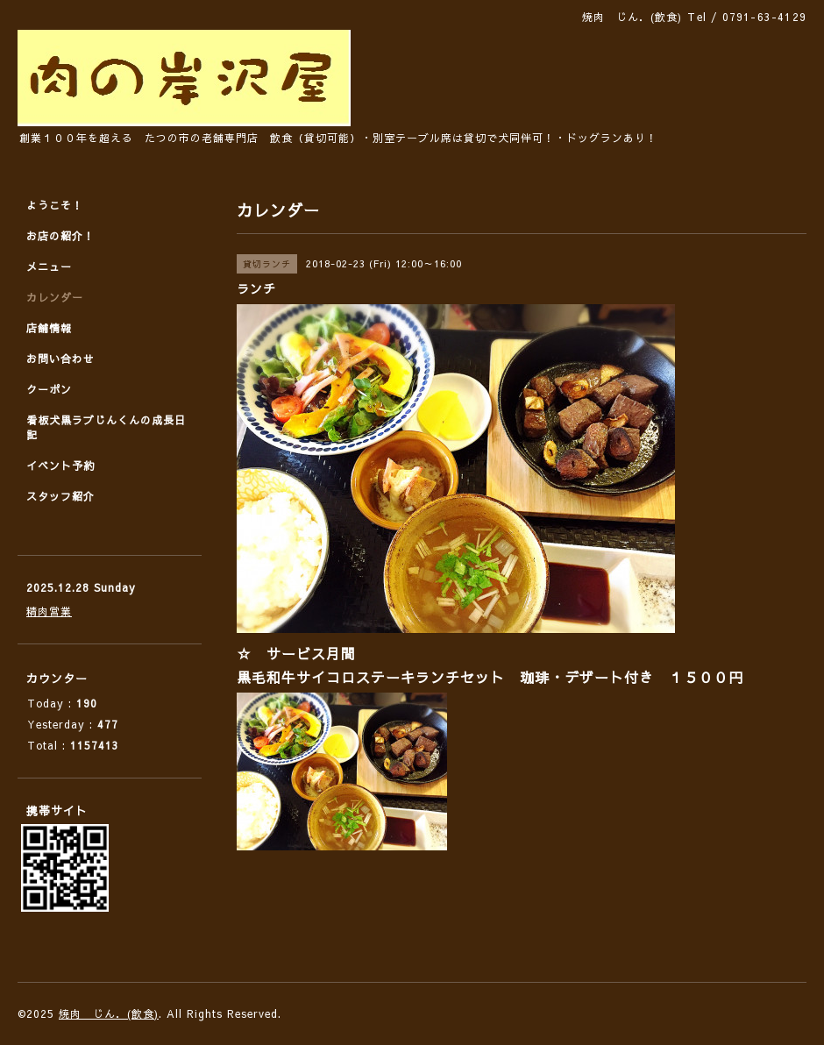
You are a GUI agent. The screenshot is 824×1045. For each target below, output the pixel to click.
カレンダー (54, 297)
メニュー (49, 266)
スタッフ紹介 (60, 496)
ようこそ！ (54, 205)
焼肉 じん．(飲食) (109, 1013)
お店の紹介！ (60, 236)
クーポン (49, 389)
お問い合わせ (60, 359)
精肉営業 (49, 611)
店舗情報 (49, 328)
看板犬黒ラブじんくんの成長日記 (106, 427)
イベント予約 (60, 466)
